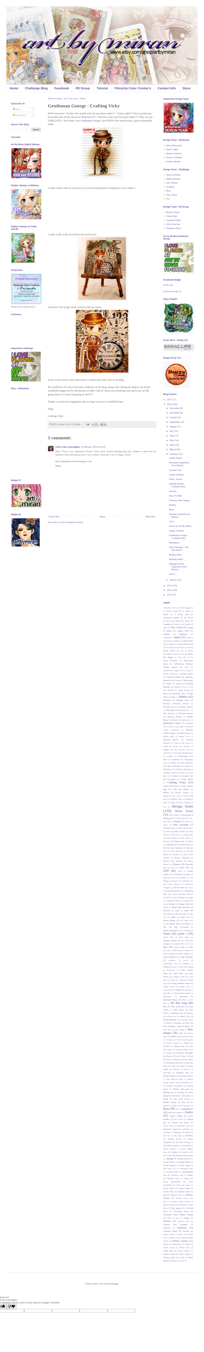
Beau (171, 509)
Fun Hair (170, 868)
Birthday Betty (176, 559)
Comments (19, 115)
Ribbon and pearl (181, 1089)
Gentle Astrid (175, 458)
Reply (58, 466)
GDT (166, 870)
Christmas (167, 769)
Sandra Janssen (173, 161)
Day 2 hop (176, 796)
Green (187, 901)
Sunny (190, 1175)
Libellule (186, 964)
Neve (187, 1023)
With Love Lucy (178, 1261)
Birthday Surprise (186, 707)
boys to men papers (177, 727)
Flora (165, 854)
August (173, 426)
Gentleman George (90, 120)
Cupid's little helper (170, 786)
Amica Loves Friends (182, 624)
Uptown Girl (183, 1221)
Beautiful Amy (178, 693)
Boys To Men (175, 496)
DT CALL (177, 818)
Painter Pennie (173, 1043)
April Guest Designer (171, 641)
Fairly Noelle (179, 831)
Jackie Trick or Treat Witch (176, 937)
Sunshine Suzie (173, 1178)
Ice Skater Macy (173, 924)
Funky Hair (184, 867)
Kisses (172, 574)
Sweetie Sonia (183, 1191)
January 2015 (179, 944)
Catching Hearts (187, 753)
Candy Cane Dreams (181, 746)
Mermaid (184, 996)
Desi (173, 802)
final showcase (177, 851)
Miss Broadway (178, 1006)
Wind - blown (175, 479)
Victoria (186, 1231)
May (172, 440)
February (174, 454)
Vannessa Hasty (173, 228)
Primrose (176, 1069)
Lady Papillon (169, 957)
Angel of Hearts (176, 474)
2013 (169, 594)
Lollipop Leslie (179, 977)
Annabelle (167, 638)
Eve (167, 831)
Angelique (183, 634)
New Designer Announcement (176, 1026)
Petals (176, 1059)
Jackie (166, 933)
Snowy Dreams (169, 1149)
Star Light (185, 1165)
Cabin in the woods (182, 743)
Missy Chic (185, 1016)
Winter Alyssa (169, 1248)
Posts (16, 109)
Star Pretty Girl (169, 1169)
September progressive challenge (176, 1129)
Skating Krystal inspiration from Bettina (178, 567)
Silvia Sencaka (173, 224)
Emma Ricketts (173, 179)
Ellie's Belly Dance (185, 828)
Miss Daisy (179, 1010)
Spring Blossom (183, 1159)
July (172, 431)
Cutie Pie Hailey (180, 789)
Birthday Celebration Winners (176, 703)
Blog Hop (170, 710)
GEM (180, 871)
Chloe (187, 766)
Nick (168, 190)
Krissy (173, 953)
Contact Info (167, 88)
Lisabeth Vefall (173, 220)
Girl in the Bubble (179, 878)
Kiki (164, 954)
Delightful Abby (176, 799)
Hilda (173, 917)
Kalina (187, 950)
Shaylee (177, 1132)
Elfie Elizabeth (180, 824)
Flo (188, 851)
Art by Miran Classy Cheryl (173, 647)
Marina (187, 990)
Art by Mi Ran (183, 644)
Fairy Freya (175, 835)
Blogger (114, 1283)
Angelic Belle (183, 631)
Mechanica (174, 542)
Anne (177, 637)
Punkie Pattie (169, 1076)
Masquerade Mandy (182, 993)
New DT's (167, 1030)
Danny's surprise (182, 793)
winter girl (168, 1251)
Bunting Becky (170, 740)
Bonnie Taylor (173, 212)
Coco (171, 521)
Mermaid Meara (170, 1000)
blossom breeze (186, 713)
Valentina (166, 1228)
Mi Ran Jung (168, 285)
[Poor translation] (11, 1306)
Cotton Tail (188, 776)
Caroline (166, 753)
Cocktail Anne (169, 772)
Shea (187, 1132)
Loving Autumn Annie (180, 983)
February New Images (179, 500)
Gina (165, 877)
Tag (164, 1195)
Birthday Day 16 (169, 707)
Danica (166, 792)
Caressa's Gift (184, 750)
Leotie (185, 960)
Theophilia (182, 1205)
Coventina (171, 779)
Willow (166, 1244)
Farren (190, 841)
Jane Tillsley (172, 182)
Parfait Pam (179, 1046)
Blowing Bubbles (174, 717)
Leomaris (172, 960)
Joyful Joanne (179, 947)
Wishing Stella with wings (173, 1257)
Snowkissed (185, 1145)
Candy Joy (168, 749)
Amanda (166, 624)
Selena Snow (168, 1126)
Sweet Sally (168, 1191)
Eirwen (187, 822)
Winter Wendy (184, 1254)
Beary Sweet (183, 690)
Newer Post (54, 516)
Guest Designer (169, 904)
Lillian (166, 967)
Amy (165, 627)
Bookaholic (185, 720)
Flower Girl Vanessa (172, 861)
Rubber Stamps (170, 1102)
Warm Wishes (168, 1234)
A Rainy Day (181, 614)
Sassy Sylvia (178, 1119)
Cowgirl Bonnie (186, 779)
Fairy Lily (188, 835)
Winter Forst (184, 1248)
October (174, 417)
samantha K (187, 1109)
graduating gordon (173, 891)
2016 (169, 404)
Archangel (170, 644)
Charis (173, 763)
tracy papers (176, 1208)
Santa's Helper (176, 1116)
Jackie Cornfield (174, 157)
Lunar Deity (167, 990)
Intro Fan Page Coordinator (176, 927)
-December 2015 (169, 608)
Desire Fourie (184, 811)
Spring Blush (184, 1162)
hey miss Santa (181, 914)
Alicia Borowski (174, 145)
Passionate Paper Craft (184, 1050)
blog (121, 379)
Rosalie (181, 1092)
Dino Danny (173, 815)
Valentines (182, 1227)
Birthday (167, 700)
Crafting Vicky (176, 782)
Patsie (169, 1053)
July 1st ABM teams (174, 950)
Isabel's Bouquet (170, 930)
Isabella (173, 491)
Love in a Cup (177, 980)
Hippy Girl (185, 917)
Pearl (168, 1056)
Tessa (171, 1205)
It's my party (185, 930)
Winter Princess (183, 1251)
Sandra (189, 1112)
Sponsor (190, 1155)
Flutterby (189, 864)
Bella (174, 697)
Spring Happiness (170, 1165)
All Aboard (188, 618)
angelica (166, 634)
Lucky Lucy (168, 986)
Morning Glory (187, 1020)
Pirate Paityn (188, 1059)
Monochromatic (170, 1019)
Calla (165, 746)
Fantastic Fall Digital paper (174, 841)
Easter (177, 821)
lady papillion (185, 954)
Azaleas (177, 680)
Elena (165, 825)
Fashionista (171, 844)
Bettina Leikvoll (174, 153)
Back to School (174, 683)
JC (189, 944)
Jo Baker (170, 187)
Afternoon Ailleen (171, 617)
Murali (168, 1023)
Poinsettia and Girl (174, 1063)
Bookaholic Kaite (171, 723)
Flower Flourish (181, 858)
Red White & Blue (174, 1079)
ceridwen (175, 759)
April (172, 445)
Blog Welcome (169, 713)
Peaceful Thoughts (185, 1053)
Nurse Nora (188, 1036)
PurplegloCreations (185, 1076)
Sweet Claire (168, 1188)
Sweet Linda (184, 1188)
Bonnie (172, 505)
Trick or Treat (173, 1218)
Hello (177, 911)
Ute (168, 198)
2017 (169, 399)
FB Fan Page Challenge (172, 848)
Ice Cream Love (186, 920)
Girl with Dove (184, 881)
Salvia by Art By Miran (180, 526)
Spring (169, 1158)
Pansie (186, 1043)
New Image (179, 1030)
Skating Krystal (174, 1139)
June (172, 435)
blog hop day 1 (184, 710)
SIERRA (189, 1135)
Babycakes (188, 680)
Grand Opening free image (182, 897)
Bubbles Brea (185, 733)
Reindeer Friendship (175, 1086)
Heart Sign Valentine (181, 907)
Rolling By (168, 1092)
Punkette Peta (182, 1072)
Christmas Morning (182, 769)
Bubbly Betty (175, 554)
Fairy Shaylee (171, 838)
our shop (132, 387)
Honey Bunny (169, 920)
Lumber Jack (175, 470)
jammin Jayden (170, 940)
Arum (186, 667)
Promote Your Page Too (172, 291)
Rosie (165, 1099)
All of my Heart (173, 621)
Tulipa (186, 1218)
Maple (178, 990)
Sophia (174, 1152)
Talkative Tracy (176, 1195)
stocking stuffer (172, 1172)
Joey (165, 947)
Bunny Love (184, 736)
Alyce (187, 621)
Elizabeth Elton (169, 828)
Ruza (166, 1108)
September (175, 422)
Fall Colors (185, 838)
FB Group (83, 88)
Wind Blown (177, 1244)
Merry (184, 1000)
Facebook (61, 88)
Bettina (183, 696)
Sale (177, 1109)
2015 (169, 585)
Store (187, 88)
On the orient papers (185, 1040)
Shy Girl (166, 1136)
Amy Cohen (176, 627)
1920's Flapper (184, 608)
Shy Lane (178, 1136)
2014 (169, 590)
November (175, 412)
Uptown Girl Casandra (175, 1224)
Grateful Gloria (173, 901)
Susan (186, 1178)
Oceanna (169, 1040)
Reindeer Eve (188, 1082)
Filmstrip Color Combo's (133, 88)
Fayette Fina (184, 844)
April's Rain (188, 641)
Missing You (177, 1013)
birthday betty (182, 700)
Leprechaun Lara (170, 964)
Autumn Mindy (173, 677)
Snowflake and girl (182, 1142)
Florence (175, 854)
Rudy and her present (181, 1106)
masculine (167, 993)
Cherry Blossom (173, 766)
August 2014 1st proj (181, 670)
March (173, 449)
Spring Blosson (169, 1162)
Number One (175, 1036)
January (173, 580)
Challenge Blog (36, 88)
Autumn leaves (186, 674)
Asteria (166, 670)
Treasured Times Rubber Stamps (178, 1214)
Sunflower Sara (177, 1175)
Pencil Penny (180, 1056)
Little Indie (178, 973)
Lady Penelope (186, 957)
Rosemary (186, 1096)
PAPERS (166, 1046)
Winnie (187, 1244)
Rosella (176, 1096)
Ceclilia (170, 756)
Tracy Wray (171, 195)
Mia (165, 1006)
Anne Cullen (172, 149)
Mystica (178, 1023)
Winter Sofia (168, 1254)
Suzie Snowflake (171, 1182)
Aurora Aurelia (173, 175)
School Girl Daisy (180, 1122)
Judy (191, 947)
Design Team (182, 806)
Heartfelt (166, 911)
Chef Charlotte (186, 763)
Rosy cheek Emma (181, 1099)
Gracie (190, 887)
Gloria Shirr (171, 216)
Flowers (176, 864)
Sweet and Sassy (183, 1185)
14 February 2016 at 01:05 (93, 447)
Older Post (150, 516)
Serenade (166, 1132)
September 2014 (183, 1126)
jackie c (182, 933)
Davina (166, 796)
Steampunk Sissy (186, 1169)
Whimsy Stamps (180, 1241)
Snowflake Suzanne (170, 1145)
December (175, 408)
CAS (175, 753)
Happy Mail (184, 904)
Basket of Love (180, 687)
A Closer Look (170, 611)
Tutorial (102, 88)
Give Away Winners (171, 884)
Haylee (166, 907)
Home (14, 88)
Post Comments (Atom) (72, 522)
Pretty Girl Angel (178, 1066)
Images (187, 924)
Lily (174, 967)
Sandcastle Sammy (175, 1112)
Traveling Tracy (181, 1211)
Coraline (175, 776)
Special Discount (176, 1155)
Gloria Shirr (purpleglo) (67, 447)
